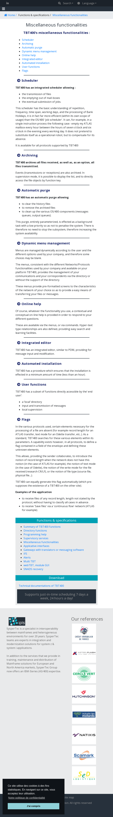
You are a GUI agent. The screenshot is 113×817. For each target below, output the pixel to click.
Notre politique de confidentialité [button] (26, 797)
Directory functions (35, 530)
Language (85, 3)
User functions (31, 67)
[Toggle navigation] (3, 8)
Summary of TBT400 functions (42, 526)
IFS (25, 553)
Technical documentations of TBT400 (41, 586)
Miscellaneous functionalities (41, 542)
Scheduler (28, 40)
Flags (25, 70)
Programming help (35, 534)
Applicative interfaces (36, 546)
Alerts (27, 557)
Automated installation (35, 63)
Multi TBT (30, 561)
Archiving (27, 43)
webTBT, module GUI (36, 565)
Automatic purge (32, 47)
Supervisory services (36, 538)
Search (64, 3)
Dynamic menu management (39, 51)
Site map (69, 797)
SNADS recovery (33, 569)
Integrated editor (32, 59)
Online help (29, 55)
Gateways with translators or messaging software (54, 550)
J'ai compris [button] (33, 806)
